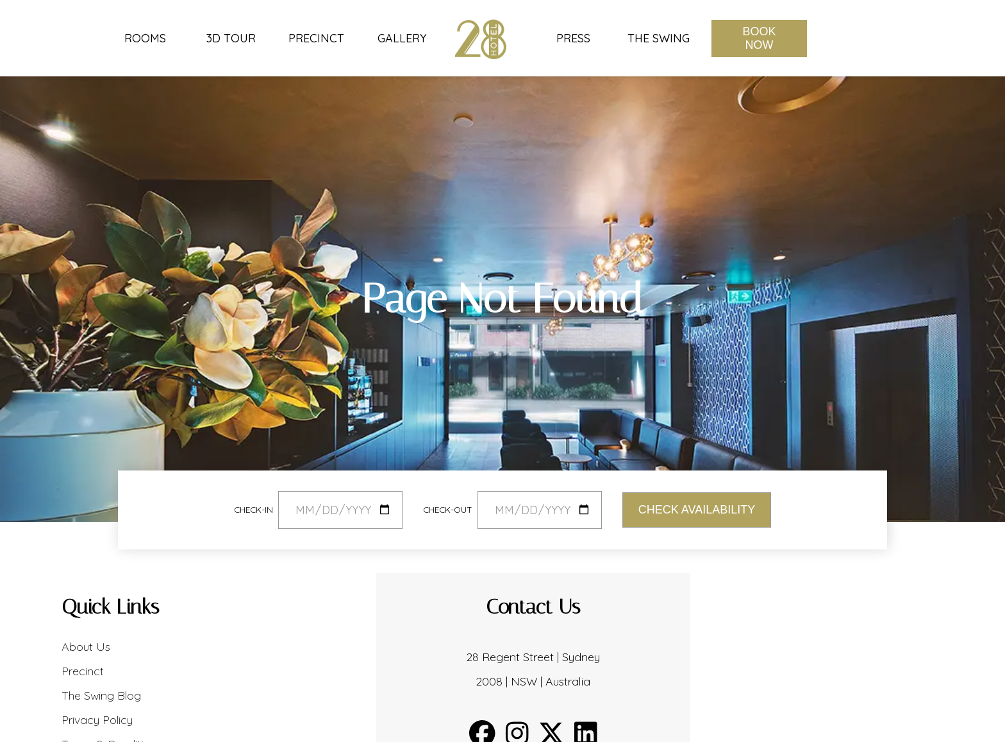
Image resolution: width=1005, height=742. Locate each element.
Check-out (447, 509)
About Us (86, 646)
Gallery (402, 38)
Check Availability (696, 509)
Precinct (316, 38)
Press (573, 38)
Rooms (145, 38)
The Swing (658, 38)
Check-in (253, 509)
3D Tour (231, 38)
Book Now (759, 38)
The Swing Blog (101, 695)
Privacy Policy (97, 719)
